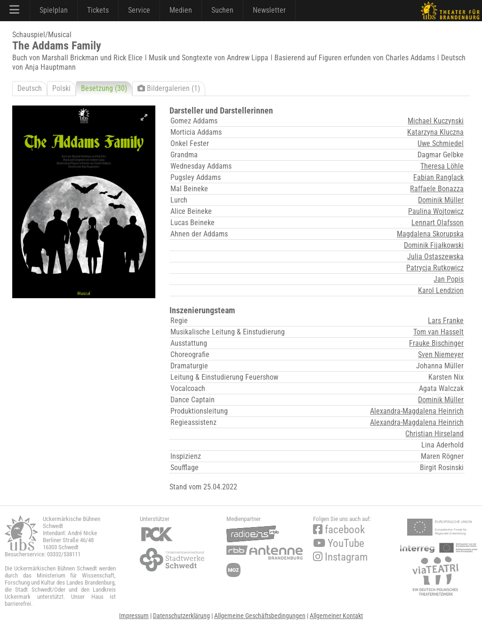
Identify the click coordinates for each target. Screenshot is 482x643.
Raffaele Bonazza (437, 188)
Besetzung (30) (104, 88)
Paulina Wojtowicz (436, 211)
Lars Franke (446, 320)
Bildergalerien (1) (168, 88)
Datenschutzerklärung (181, 615)
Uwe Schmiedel (441, 143)
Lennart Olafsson (437, 222)
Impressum (134, 615)
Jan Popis (449, 279)
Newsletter (269, 10)
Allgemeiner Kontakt (336, 615)
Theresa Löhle (442, 166)
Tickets (98, 10)
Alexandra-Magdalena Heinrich (417, 411)
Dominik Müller (441, 199)
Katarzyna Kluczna (435, 132)
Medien (180, 10)
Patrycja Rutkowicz (435, 267)
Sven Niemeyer (441, 354)
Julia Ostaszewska (435, 256)
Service (139, 10)
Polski (61, 88)
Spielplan (54, 10)
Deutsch (29, 88)
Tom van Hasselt (438, 331)
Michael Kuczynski (436, 120)
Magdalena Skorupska (430, 233)
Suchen (222, 10)
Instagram (340, 557)
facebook (339, 529)
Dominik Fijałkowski (434, 245)
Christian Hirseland (434, 433)
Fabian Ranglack (438, 177)
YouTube (338, 543)
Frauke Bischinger (436, 343)
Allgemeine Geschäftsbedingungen (259, 615)
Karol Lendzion (441, 290)
